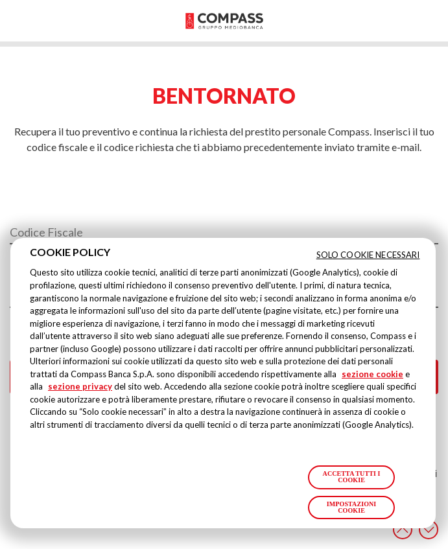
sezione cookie (372, 374)
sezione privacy (80, 386)
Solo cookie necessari (368, 255)
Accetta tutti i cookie (352, 477)
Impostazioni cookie (352, 507)
